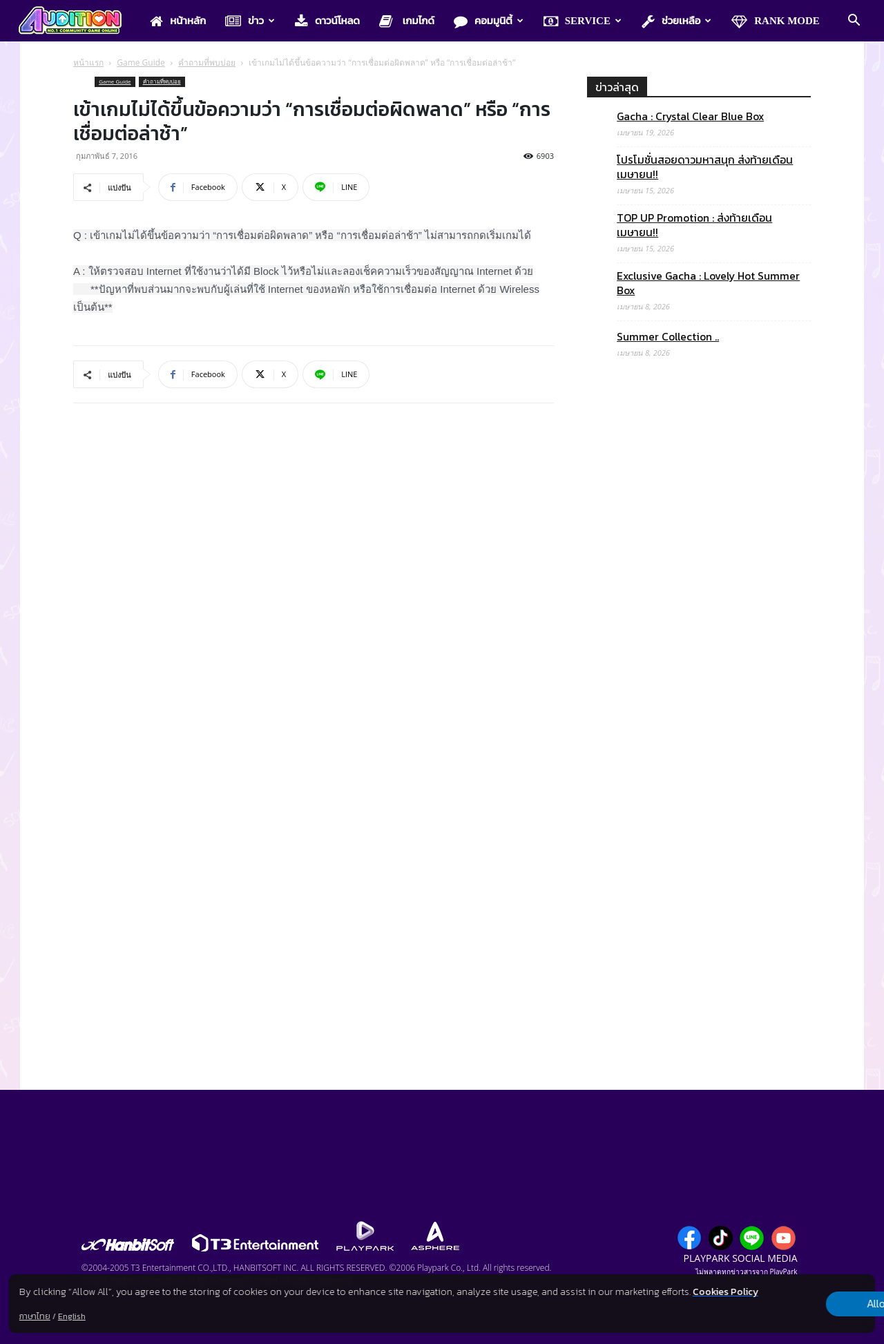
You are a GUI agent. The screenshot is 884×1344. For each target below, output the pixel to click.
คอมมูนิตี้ (488, 21)
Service (583, 21)
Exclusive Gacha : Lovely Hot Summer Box (708, 283)
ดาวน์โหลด (327, 21)
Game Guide (141, 62)
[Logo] (77, 21)
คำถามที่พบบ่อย (207, 62)
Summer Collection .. (668, 336)
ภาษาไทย (34, 1316)
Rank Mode (775, 21)
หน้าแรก (88, 62)
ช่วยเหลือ (676, 21)
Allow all (802, 1296)
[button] (853, 21)
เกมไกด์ (406, 21)
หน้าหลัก (178, 21)
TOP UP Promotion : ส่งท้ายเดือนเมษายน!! (694, 225)
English (72, 1316)
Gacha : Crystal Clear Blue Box (690, 116)
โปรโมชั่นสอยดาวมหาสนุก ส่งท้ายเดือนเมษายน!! (705, 167)
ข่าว (250, 21)
